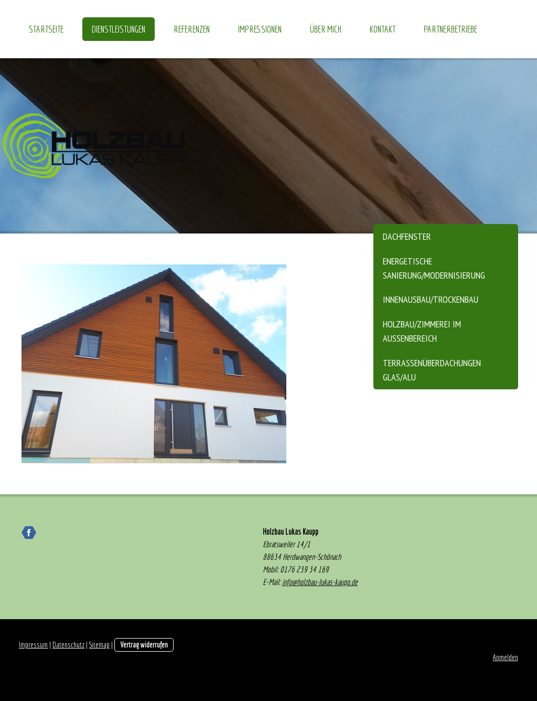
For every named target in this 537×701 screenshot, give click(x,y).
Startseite (46, 29)
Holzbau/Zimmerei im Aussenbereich (422, 331)
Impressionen (260, 29)
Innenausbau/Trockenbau (430, 299)
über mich (325, 29)
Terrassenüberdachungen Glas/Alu (432, 370)
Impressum (33, 644)
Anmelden (505, 657)
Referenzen (192, 29)
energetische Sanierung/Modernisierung (434, 268)
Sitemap (99, 644)
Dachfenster (407, 236)
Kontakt (382, 29)
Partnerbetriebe (450, 29)
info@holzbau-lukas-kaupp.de (320, 582)
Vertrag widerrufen (144, 644)
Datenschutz (68, 644)
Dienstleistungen (118, 29)
